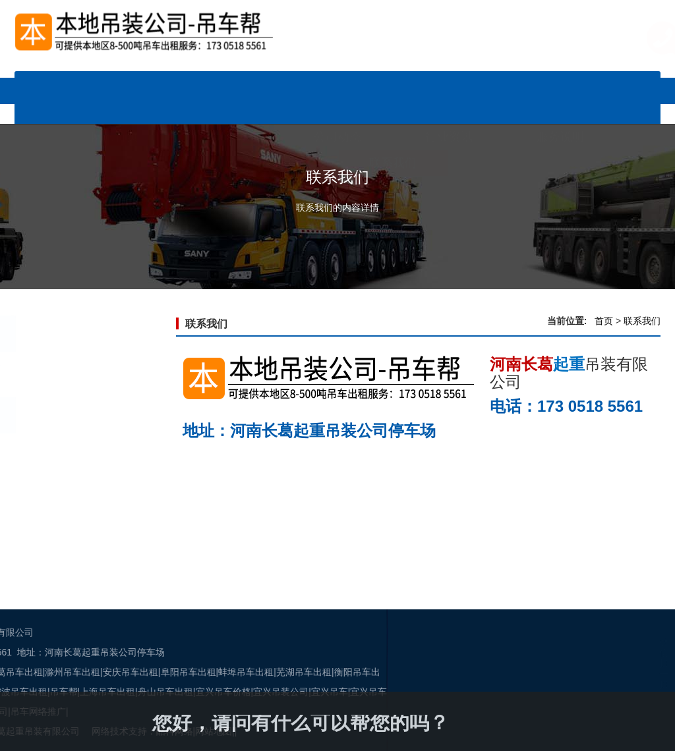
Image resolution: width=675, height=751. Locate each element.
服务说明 (560, 84)
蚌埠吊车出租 (95, 672)
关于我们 (282, 110)
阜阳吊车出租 (38, 672)
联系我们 (393, 110)
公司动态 (337, 84)
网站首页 (114, 84)
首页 (604, 321)
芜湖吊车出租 (153, 672)
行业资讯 (449, 84)
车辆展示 (226, 84)
